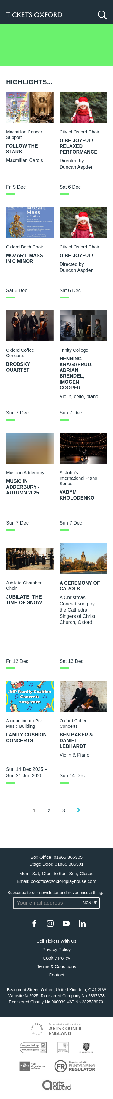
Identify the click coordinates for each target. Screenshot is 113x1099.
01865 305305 (68, 857)
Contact (56, 974)
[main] (56, 436)
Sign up (89, 903)
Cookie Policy (56, 957)
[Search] (101, 15)
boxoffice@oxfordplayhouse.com (63, 881)
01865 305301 (69, 864)
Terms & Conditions (56, 966)
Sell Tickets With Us (56, 941)
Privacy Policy (56, 949)
